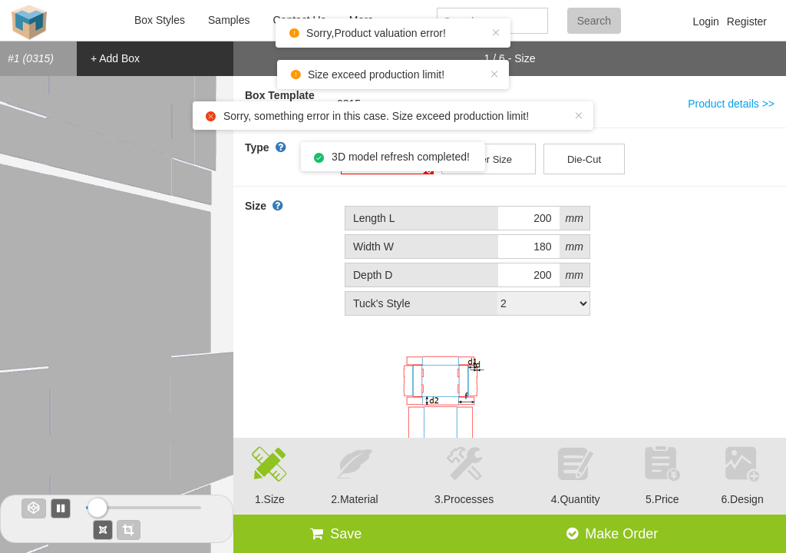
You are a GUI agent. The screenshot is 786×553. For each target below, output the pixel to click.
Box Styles (159, 20)
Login (706, 21)
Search (594, 21)
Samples (228, 20)
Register (747, 21)
